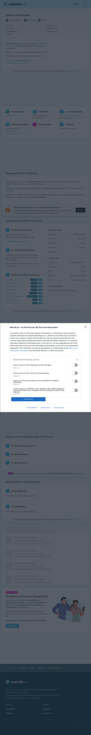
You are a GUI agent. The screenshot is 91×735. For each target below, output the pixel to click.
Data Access (45, 408)
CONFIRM (28, 399)
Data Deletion (32, 408)
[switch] (75, 365)
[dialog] (45, 367)
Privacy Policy (59, 408)
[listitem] (45, 359)
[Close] (86, 327)
